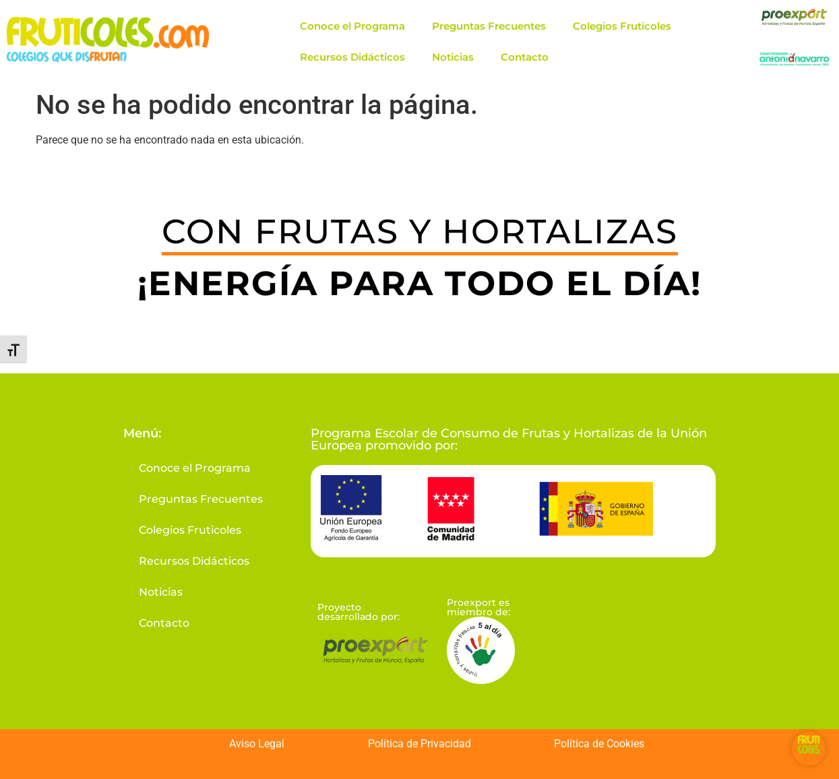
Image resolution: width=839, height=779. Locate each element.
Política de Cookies (599, 743)
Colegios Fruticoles (622, 26)
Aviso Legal (256, 743)
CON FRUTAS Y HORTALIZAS (420, 231)
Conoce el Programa (352, 26)
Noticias (453, 57)
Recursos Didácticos (352, 57)
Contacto (525, 57)
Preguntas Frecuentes (489, 26)
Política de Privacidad (419, 743)
